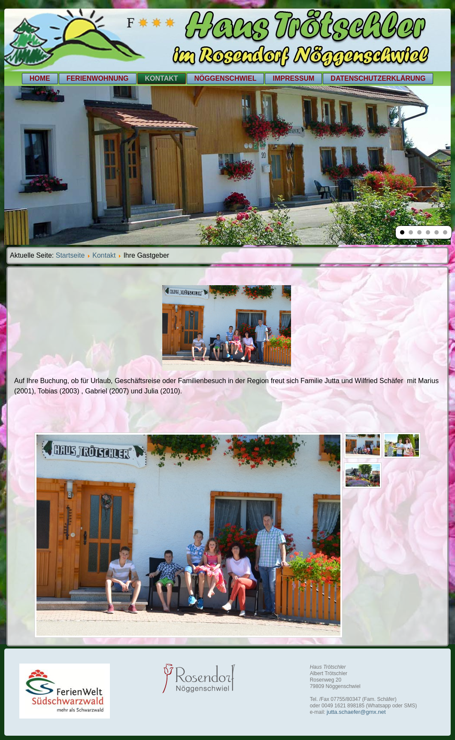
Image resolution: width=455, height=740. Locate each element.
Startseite (70, 255)
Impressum (293, 78)
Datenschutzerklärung (378, 78)
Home (40, 78)
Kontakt (161, 78)
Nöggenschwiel (225, 78)
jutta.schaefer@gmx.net (356, 712)
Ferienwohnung (98, 78)
